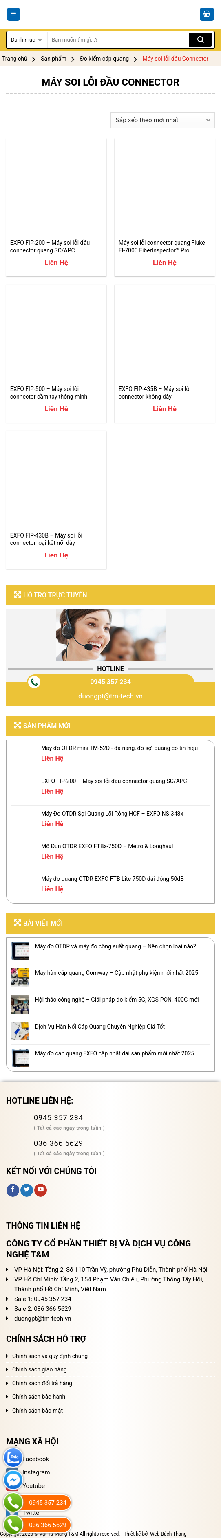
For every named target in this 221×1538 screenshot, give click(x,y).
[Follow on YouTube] (40, 1190)
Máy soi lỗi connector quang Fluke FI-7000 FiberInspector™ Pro (162, 246)
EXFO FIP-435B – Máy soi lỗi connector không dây (155, 392)
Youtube (25, 1486)
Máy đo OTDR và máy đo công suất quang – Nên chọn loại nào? (115, 946)
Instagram (28, 1472)
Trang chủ (14, 58)
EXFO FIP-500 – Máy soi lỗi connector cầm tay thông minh (49, 392)
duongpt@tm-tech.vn (110, 696)
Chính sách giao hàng (39, 1369)
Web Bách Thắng (168, 1534)
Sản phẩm (53, 58)
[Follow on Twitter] (26, 1190)
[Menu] (13, 14)
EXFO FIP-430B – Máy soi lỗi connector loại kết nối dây (46, 539)
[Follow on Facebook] (13, 1190)
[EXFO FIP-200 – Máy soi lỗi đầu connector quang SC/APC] (56, 189)
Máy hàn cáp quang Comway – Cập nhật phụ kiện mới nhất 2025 (116, 973)
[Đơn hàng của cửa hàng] (162, 120)
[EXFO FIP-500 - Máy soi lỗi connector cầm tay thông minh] (56, 335)
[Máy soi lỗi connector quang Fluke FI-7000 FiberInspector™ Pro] (165, 189)
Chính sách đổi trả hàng (42, 1383)
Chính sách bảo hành (38, 1396)
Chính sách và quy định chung (50, 1356)
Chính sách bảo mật (37, 1410)
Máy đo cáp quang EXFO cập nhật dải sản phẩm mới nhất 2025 (114, 1053)
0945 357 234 (110, 682)
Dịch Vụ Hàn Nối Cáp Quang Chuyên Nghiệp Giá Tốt (100, 1026)
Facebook (27, 1459)
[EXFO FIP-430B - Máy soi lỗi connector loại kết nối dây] (56, 481)
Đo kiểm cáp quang (104, 58)
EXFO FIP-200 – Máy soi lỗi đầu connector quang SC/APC (50, 246)
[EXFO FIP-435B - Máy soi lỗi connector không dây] (165, 335)
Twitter (23, 1512)
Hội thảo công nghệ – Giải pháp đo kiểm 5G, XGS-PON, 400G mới (117, 999)
